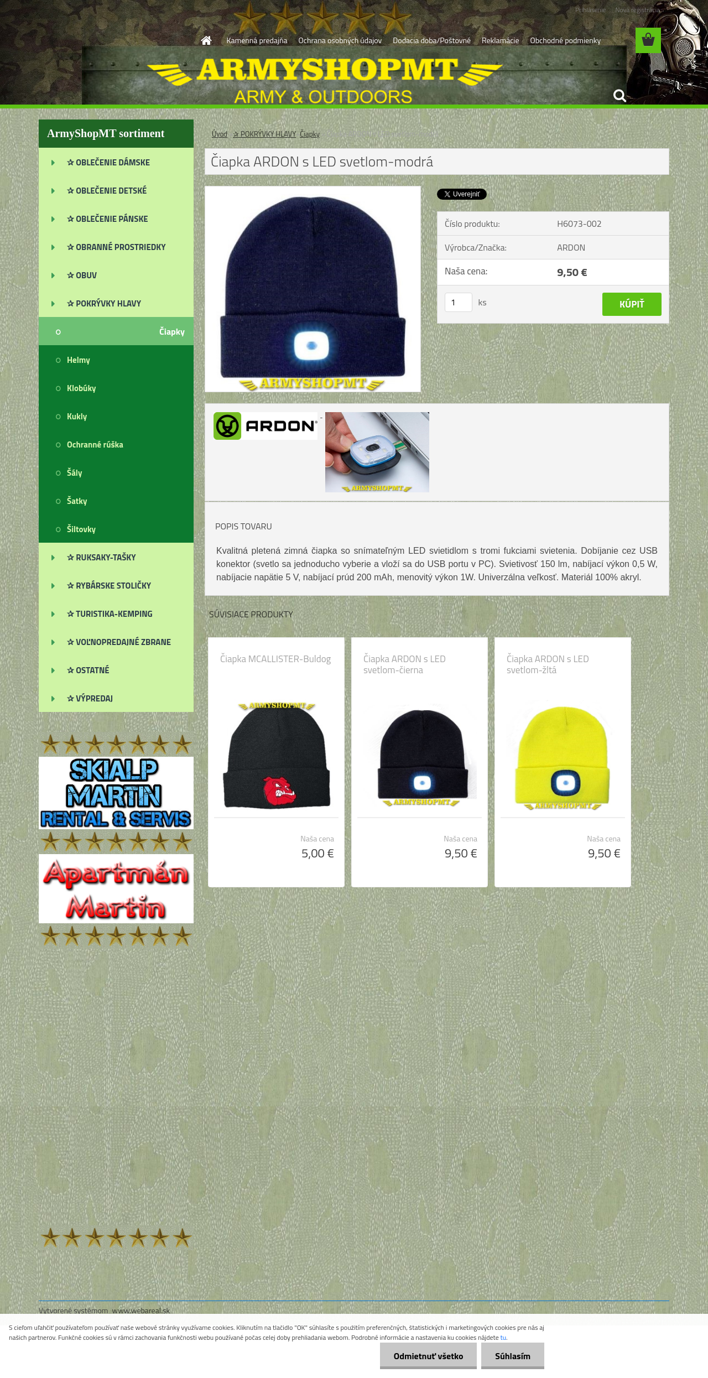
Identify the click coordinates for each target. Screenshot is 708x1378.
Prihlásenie (590, 9)
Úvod (219, 133)
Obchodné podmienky (565, 40)
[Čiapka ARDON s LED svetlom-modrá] (312, 190)
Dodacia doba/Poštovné (432, 40)
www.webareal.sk (141, 1310)
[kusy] (458, 302)
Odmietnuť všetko (428, 1356)
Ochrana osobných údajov (340, 40)
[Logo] (115, 41)
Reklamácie (500, 40)
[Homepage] (205, 40)
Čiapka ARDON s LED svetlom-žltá (548, 664)
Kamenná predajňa (257, 40)
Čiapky (310, 133)
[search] (619, 95)
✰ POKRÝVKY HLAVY (264, 133)
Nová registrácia (637, 9)
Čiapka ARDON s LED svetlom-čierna (404, 664)
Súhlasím (512, 1356)
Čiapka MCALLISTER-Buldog (275, 658)
